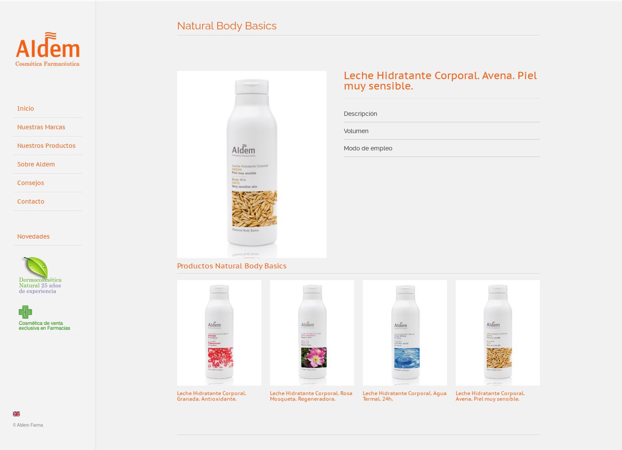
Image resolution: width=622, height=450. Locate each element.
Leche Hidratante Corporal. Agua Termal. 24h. (405, 396)
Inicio (25, 108)
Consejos (30, 183)
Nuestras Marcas (41, 127)
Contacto (30, 201)
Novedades (36, 235)
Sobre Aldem (36, 164)
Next (533, 267)
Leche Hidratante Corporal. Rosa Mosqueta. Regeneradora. (311, 396)
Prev (516, 267)
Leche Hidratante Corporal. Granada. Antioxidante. (211, 396)
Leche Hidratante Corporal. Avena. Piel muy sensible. (490, 396)
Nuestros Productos (46, 146)
